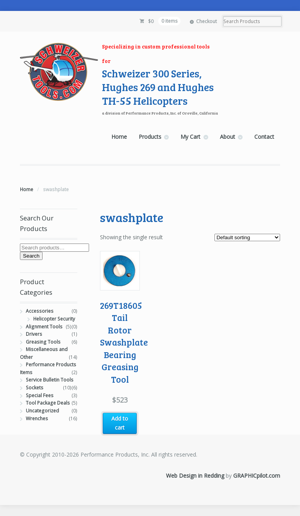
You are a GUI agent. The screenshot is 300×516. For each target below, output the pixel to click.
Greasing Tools (43, 342)
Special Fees (40, 395)
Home (119, 136)
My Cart (190, 136)
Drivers (34, 334)
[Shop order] (247, 237)
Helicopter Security (54, 318)
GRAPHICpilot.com (256, 475)
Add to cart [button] (119, 423)
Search (31, 256)
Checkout (206, 21)
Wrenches (37, 418)
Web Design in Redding (195, 475)
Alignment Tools (44, 326)
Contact (264, 136)
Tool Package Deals (48, 403)
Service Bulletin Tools (49, 379)
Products (150, 136)
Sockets (34, 387)
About (227, 136)
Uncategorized (42, 410)
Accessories (40, 311)
